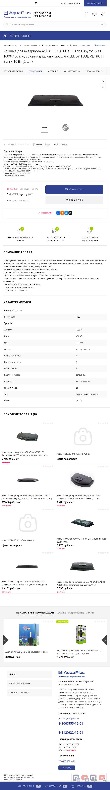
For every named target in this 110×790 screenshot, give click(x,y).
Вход (63, 3)
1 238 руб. (82, 504)
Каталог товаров (16, 35)
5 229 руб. (82, 547)
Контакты (66, 768)
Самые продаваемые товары (76, 612)
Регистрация (74, 3)
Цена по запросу (82, 461)
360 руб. (12, 657)
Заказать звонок (95, 3)
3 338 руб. (82, 590)
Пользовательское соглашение (19, 775)
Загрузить (80, 375)
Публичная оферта (13, 780)
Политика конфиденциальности (19, 777)
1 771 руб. (65, 657)
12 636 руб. (27, 504)
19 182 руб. (27, 590)
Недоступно (45, 213)
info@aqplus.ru (66, 761)
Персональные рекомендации (35, 612)
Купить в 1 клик (74, 200)
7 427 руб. (27, 461)
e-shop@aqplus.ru (68, 718)
